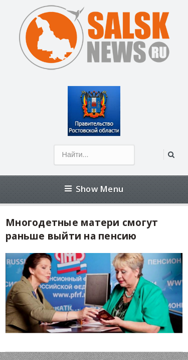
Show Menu (94, 188)
